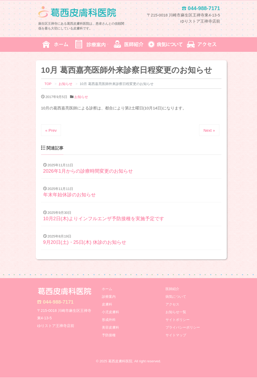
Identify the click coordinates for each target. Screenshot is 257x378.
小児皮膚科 (110, 312)
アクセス (172, 305)
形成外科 (109, 320)
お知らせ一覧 (175, 312)
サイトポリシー (177, 320)
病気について (175, 297)
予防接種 (109, 335)
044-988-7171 (58, 302)
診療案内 (109, 297)
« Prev (51, 130)
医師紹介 (172, 289)
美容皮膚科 (110, 328)
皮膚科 (107, 305)
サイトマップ (175, 335)
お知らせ (81, 97)
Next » (209, 130)
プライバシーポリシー (182, 328)
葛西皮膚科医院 (120, 362)
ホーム (107, 289)
